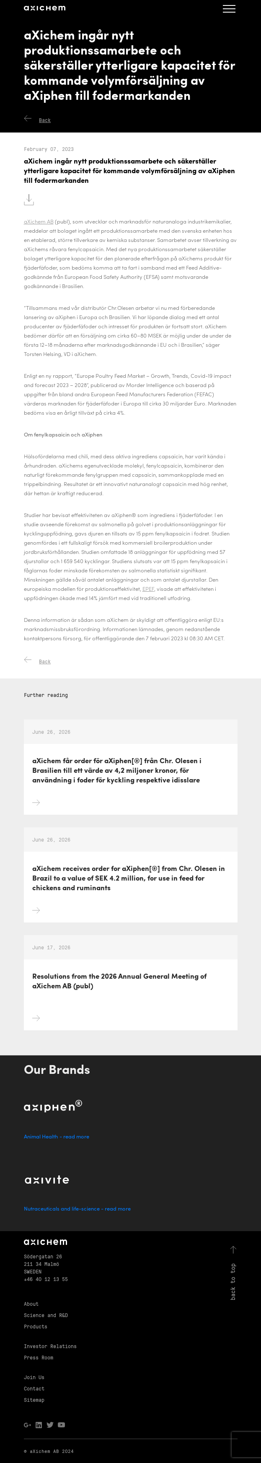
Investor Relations (50, 1345)
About (31, 1303)
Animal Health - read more (56, 1137)
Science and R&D (46, 1314)
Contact (34, 1388)
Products (35, 1326)
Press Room (38, 1357)
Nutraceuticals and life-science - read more (77, 1209)
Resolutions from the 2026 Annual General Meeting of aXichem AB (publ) (119, 1001)
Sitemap (34, 1399)
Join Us (34, 1376)
